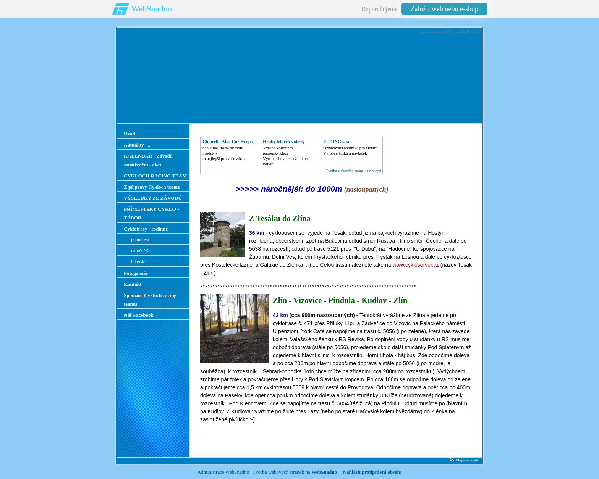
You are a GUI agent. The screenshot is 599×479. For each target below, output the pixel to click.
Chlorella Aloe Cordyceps (227, 141)
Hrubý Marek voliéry (284, 141)
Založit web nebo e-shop (444, 9)
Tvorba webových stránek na (295, 472)
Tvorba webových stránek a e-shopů (353, 171)
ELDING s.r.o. (337, 141)
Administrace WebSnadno (223, 472)
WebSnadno (151, 8)
